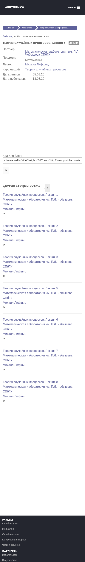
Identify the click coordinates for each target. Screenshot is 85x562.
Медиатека (27, 28)
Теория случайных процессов (45, 69)
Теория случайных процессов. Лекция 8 (30, 382)
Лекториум (14, 7)
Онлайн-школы (10, 534)
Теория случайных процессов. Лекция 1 (30, 194)
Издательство (10, 554)
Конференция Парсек (14, 539)
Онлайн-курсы (10, 523)
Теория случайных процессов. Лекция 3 (30, 257)
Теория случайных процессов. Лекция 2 (30, 225)
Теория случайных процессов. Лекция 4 (58, 28)
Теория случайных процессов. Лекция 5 (30, 288)
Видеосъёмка (9, 560)
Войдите (7, 36)
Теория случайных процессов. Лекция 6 (30, 319)
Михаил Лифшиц (37, 64)
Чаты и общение (11, 544)
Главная (10, 28)
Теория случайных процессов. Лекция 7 (30, 350)
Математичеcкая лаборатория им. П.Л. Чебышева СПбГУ (52, 53)
